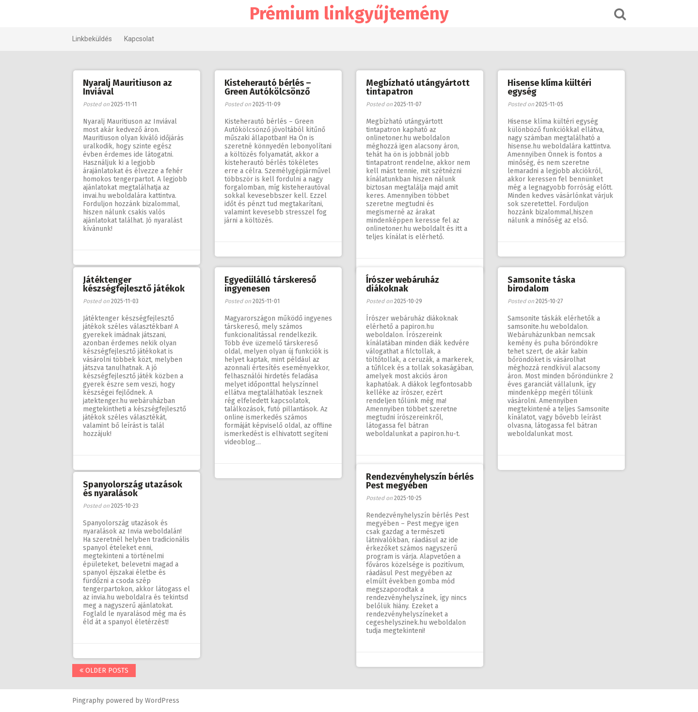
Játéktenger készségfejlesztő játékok (134, 284)
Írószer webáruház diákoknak (402, 284)
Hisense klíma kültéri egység (549, 87)
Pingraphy (88, 700)
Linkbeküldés (92, 39)
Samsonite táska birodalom (541, 284)
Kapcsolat (139, 39)
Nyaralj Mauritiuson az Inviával (127, 87)
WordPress (162, 700)
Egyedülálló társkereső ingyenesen (270, 284)
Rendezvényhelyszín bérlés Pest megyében (420, 481)
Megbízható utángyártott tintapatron (418, 87)
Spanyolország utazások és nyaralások (132, 489)
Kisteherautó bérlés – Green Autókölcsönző (267, 87)
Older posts (103, 670)
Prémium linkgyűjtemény (349, 13)
